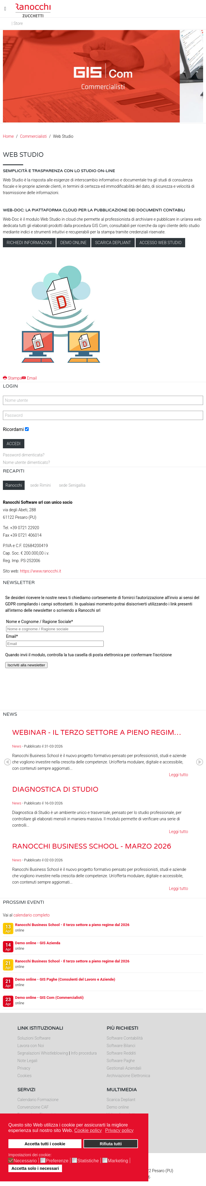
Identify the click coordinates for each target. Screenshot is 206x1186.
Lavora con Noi (30, 1045)
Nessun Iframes (103, 650)
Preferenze (57, 1161)
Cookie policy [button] (88, 1130)
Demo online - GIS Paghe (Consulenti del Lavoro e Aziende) (65, 979)
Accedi (14, 443)
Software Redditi (121, 1053)
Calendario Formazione (38, 1099)
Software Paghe (121, 1060)
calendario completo (31, 915)
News (16, 746)
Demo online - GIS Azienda (37, 943)
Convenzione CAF (33, 1107)
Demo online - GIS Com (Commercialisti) (49, 997)
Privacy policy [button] (119, 1130)
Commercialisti (33, 136)
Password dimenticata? (23, 455)
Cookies (24, 1075)
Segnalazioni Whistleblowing (42, 1053)
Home (8, 136)
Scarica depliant (113, 242)
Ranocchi (14, 485)
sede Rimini (40, 485)
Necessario (25, 1161)
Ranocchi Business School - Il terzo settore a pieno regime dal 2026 (72, 925)
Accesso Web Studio (160, 242)
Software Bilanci (121, 1045)
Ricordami (13, 429)
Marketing (118, 1161)
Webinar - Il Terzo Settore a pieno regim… (96, 732)
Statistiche (88, 1161)
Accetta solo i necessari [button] (35, 1168)
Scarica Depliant (121, 1099)
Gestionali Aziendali (124, 1068)
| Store (17, 23)
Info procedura (83, 1053)
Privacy (23, 1068)
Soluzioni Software (33, 1038)
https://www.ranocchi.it (40, 571)
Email (29, 378)
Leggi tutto (178, 774)
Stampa (12, 378)
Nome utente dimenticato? (26, 462)
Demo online (73, 242)
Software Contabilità (125, 1038)
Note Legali (27, 1060)
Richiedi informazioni (29, 242)
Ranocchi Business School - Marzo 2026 (91, 846)
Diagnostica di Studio (55, 789)
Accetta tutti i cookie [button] (45, 1144)
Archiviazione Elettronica (128, 1075)
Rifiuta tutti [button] (111, 1144)
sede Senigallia (72, 485)
